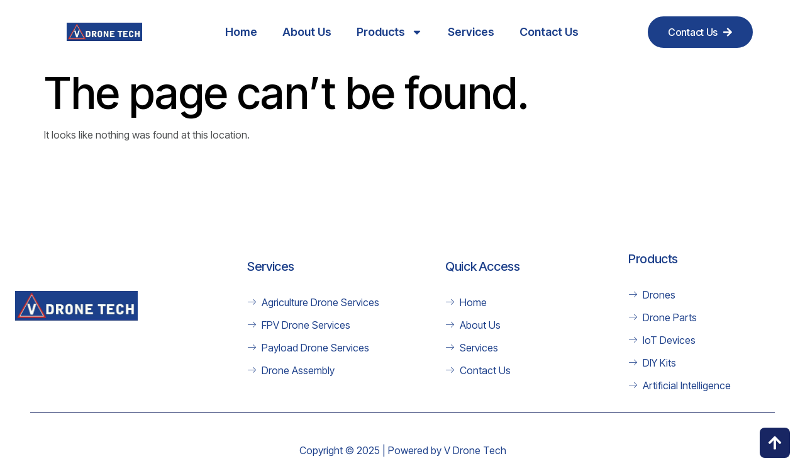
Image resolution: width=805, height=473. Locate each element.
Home (241, 31)
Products (390, 32)
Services (471, 31)
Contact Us (549, 31)
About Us (306, 31)
